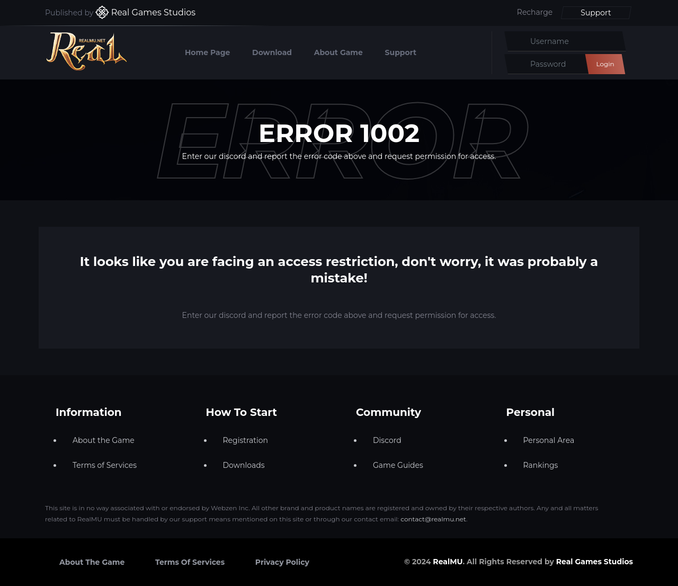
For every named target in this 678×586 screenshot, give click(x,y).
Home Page (207, 52)
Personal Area (549, 440)
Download (272, 52)
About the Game (104, 440)
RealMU (447, 561)
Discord (387, 440)
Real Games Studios (594, 561)
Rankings (540, 465)
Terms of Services (105, 465)
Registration (245, 440)
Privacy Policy (282, 562)
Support (596, 12)
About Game (338, 52)
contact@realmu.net (433, 519)
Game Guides (398, 465)
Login (605, 64)
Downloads (244, 465)
